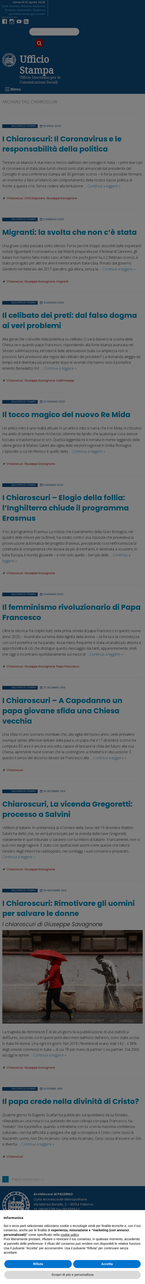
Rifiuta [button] (38, 1264)
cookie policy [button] (70, 1235)
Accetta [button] (107, 1264)
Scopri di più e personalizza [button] (72, 1274)
